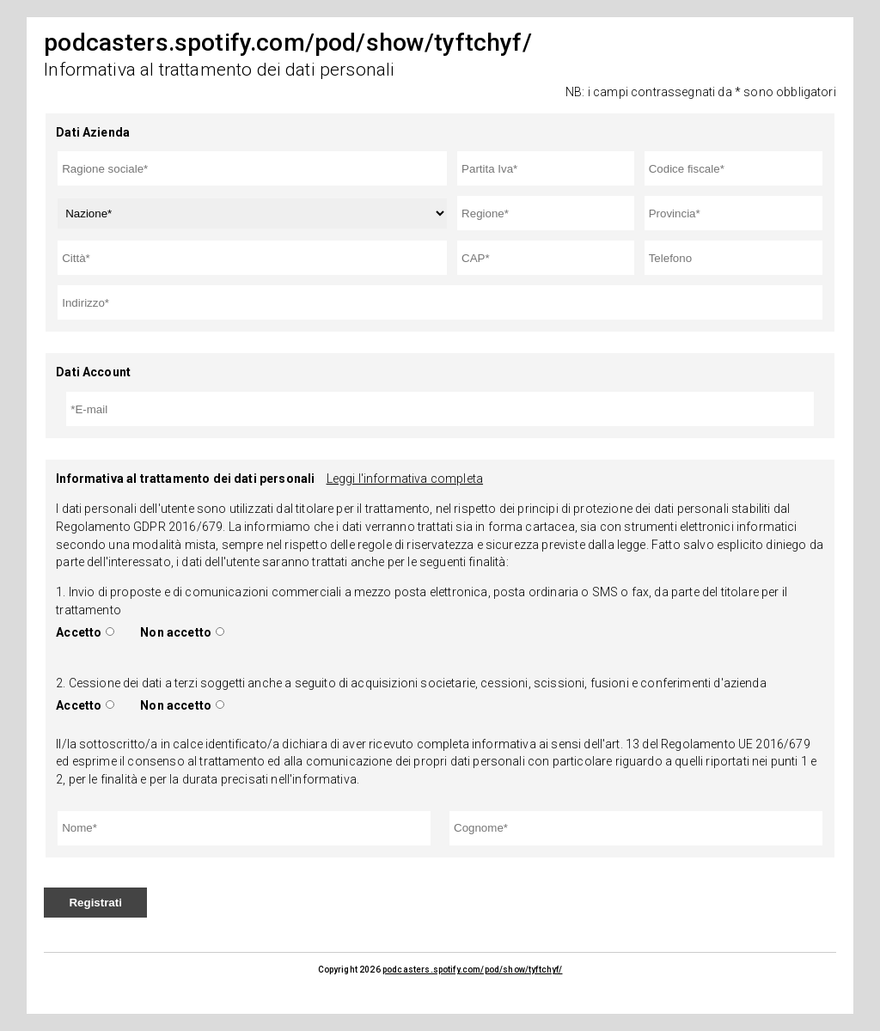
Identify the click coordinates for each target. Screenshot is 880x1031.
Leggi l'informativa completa (405, 478)
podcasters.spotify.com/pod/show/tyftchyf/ (472, 969)
